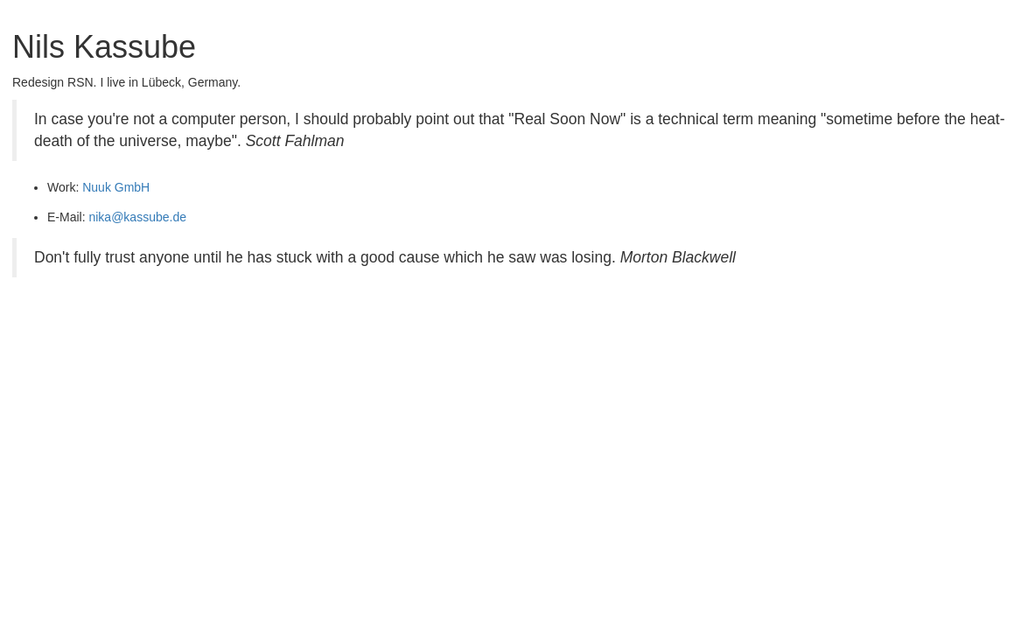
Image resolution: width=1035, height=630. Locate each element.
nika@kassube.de (137, 217)
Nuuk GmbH (116, 187)
